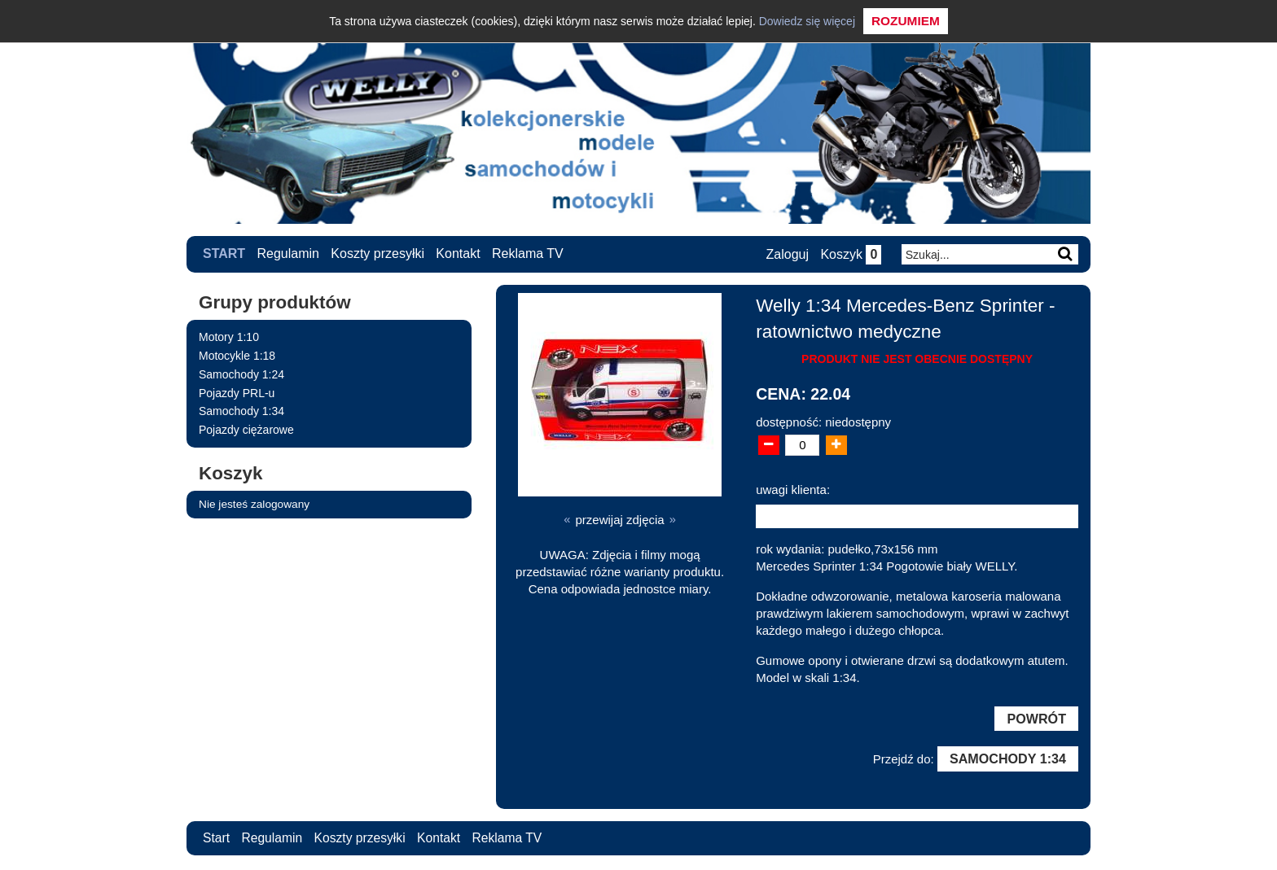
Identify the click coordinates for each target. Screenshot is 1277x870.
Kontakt (459, 253)
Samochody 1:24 (241, 373)
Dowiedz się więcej (807, 21)
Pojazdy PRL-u (236, 392)
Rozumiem (905, 21)
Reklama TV (528, 253)
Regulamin (288, 253)
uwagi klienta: (793, 489)
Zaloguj (786, 254)
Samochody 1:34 (241, 411)
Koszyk (849, 254)
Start (224, 253)
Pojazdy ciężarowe (246, 429)
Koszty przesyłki (378, 253)
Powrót (1036, 718)
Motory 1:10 (229, 336)
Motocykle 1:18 (237, 354)
